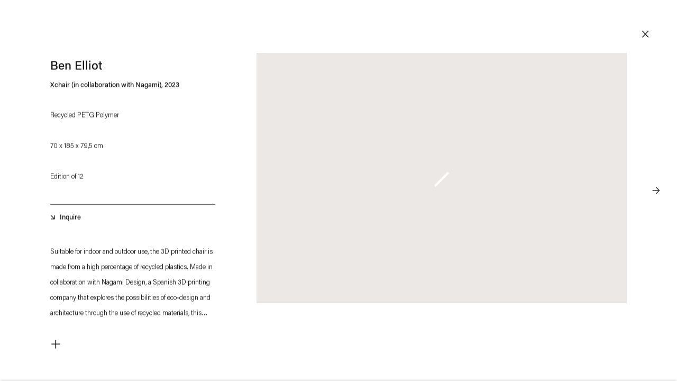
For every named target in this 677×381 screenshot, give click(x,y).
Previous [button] (21, 169)
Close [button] (645, 34)
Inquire (70, 219)
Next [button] (655, 169)
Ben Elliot (76, 68)
